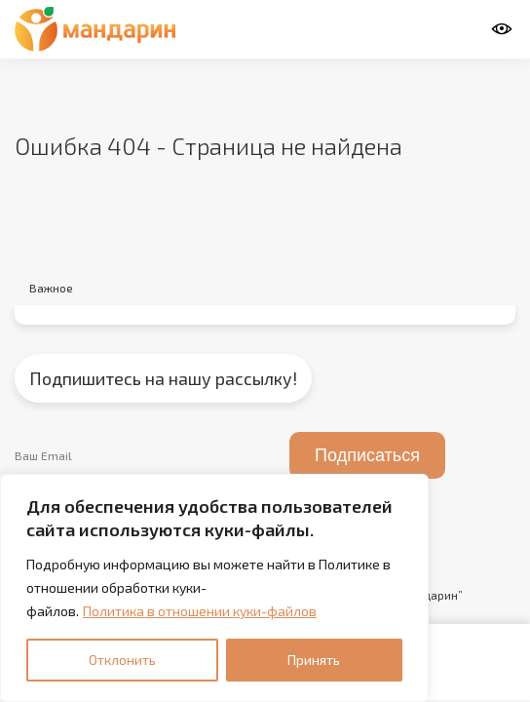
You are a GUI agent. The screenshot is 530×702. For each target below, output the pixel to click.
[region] (214, 588)
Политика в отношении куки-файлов (200, 611)
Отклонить (122, 659)
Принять (313, 659)
